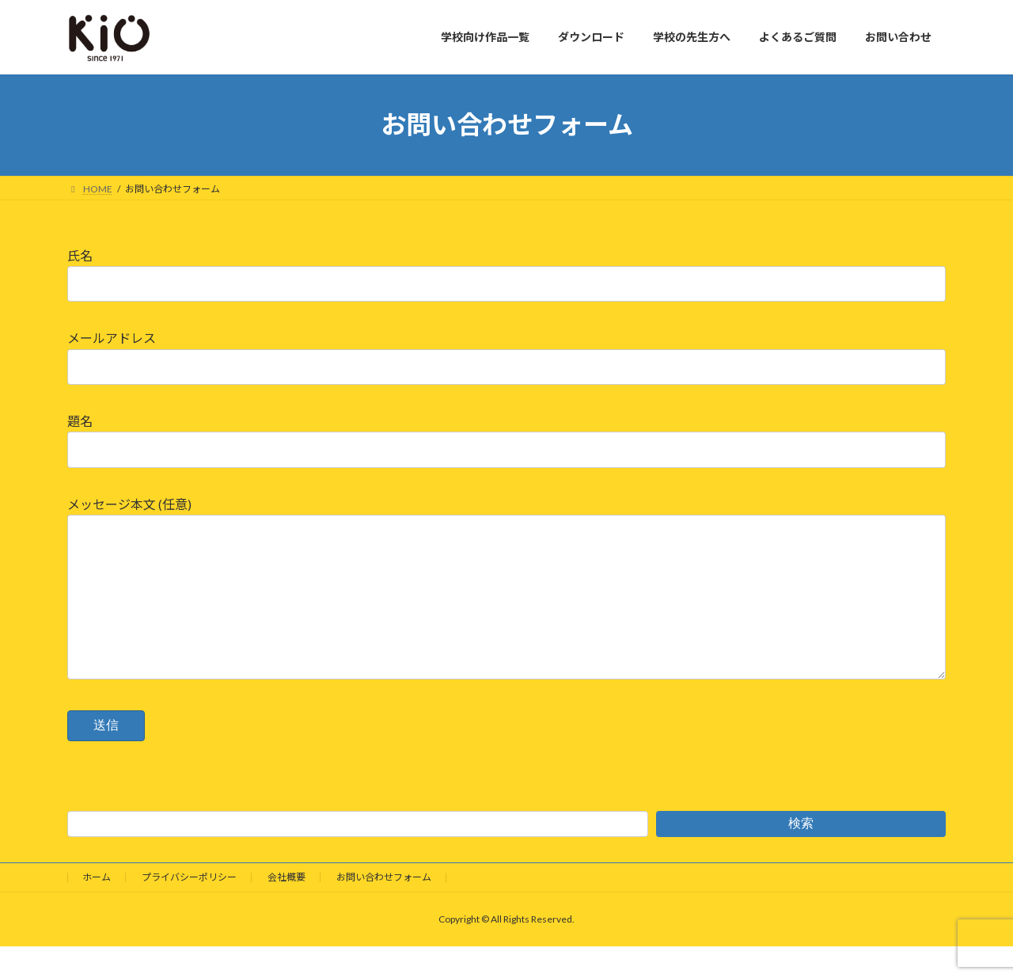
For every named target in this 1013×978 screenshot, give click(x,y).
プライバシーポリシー (189, 909)
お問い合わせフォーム (383, 909)
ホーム (96, 909)
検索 (801, 855)
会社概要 (286, 909)
